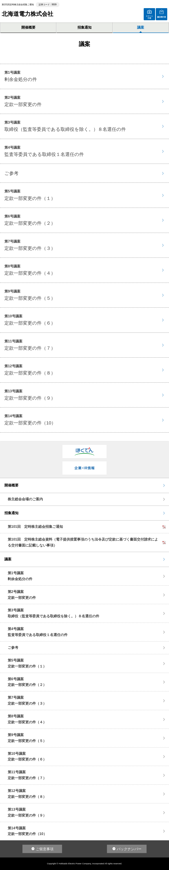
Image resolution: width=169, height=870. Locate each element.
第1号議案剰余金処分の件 (20, 576)
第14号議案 (30, 419)
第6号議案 (29, 220)
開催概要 (28, 27)
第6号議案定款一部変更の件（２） (27, 682)
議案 (140, 27)
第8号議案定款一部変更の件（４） (27, 719)
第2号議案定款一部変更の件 (22, 594)
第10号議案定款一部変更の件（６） (27, 756)
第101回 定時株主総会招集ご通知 (35, 526)
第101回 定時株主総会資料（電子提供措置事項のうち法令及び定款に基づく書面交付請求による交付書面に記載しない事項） (83, 542)
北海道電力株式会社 (27, 14)
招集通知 (84, 27)
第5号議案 (29, 195)
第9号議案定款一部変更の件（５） (27, 738)
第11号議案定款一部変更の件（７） (27, 775)
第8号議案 (29, 270)
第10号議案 (29, 319)
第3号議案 (65, 126)
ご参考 (13, 647)
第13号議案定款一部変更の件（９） (27, 812)
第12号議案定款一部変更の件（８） (27, 794)
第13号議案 (29, 394)
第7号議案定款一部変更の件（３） (27, 700)
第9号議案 (29, 295)
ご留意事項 (44, 849)
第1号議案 (20, 76)
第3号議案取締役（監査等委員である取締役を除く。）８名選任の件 (53, 613)
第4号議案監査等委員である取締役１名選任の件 (38, 632)
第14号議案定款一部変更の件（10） (27, 831)
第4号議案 (44, 151)
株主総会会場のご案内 (25, 499)
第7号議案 (29, 245)
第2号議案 (23, 101)
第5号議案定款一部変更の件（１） (27, 663)
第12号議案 (29, 369)
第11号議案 (29, 345)
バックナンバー (129, 849)
